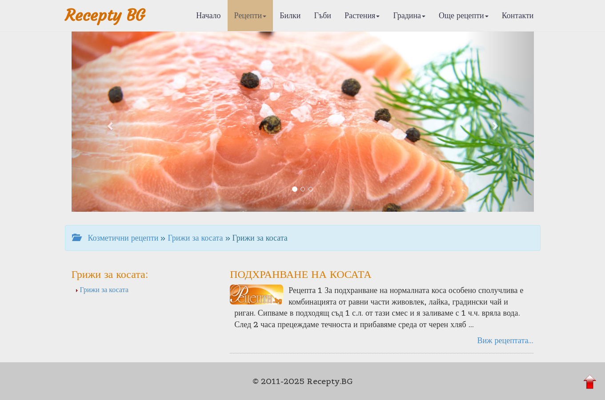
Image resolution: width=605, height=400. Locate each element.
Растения (362, 15)
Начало (208, 15)
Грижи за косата (195, 238)
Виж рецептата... (505, 340)
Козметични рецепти (115, 238)
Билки (290, 15)
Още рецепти (464, 15)
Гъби (322, 15)
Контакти (518, 15)
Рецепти (250, 15)
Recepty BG (105, 15)
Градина (409, 15)
